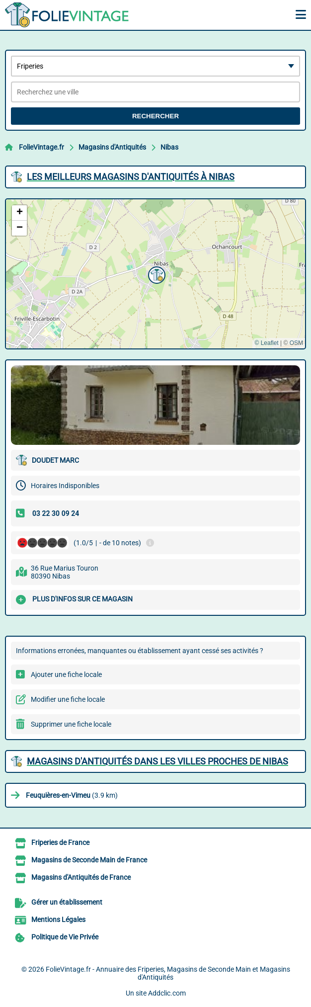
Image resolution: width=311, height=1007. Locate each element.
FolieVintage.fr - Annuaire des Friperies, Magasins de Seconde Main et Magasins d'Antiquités (168, 973)
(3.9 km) (72, 795)
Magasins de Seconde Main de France (89, 860)
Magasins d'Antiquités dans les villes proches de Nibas (157, 761)
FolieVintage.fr (41, 147)
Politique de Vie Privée (64, 937)
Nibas (169, 147)
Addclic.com (167, 993)
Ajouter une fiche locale (66, 674)
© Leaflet (266, 342)
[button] (155, 273)
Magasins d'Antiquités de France (81, 877)
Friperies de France (60, 842)
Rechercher (155, 116)
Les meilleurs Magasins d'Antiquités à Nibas (130, 176)
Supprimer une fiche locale (71, 724)
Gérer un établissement (66, 902)
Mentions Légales (58, 919)
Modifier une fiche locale (68, 699)
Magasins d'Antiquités (112, 147)
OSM (296, 342)
